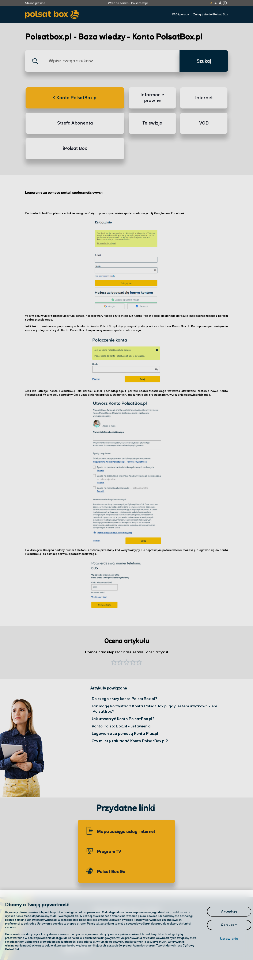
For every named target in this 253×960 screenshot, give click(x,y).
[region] (126, 925)
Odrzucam (229, 925)
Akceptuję (229, 911)
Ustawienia (229, 939)
